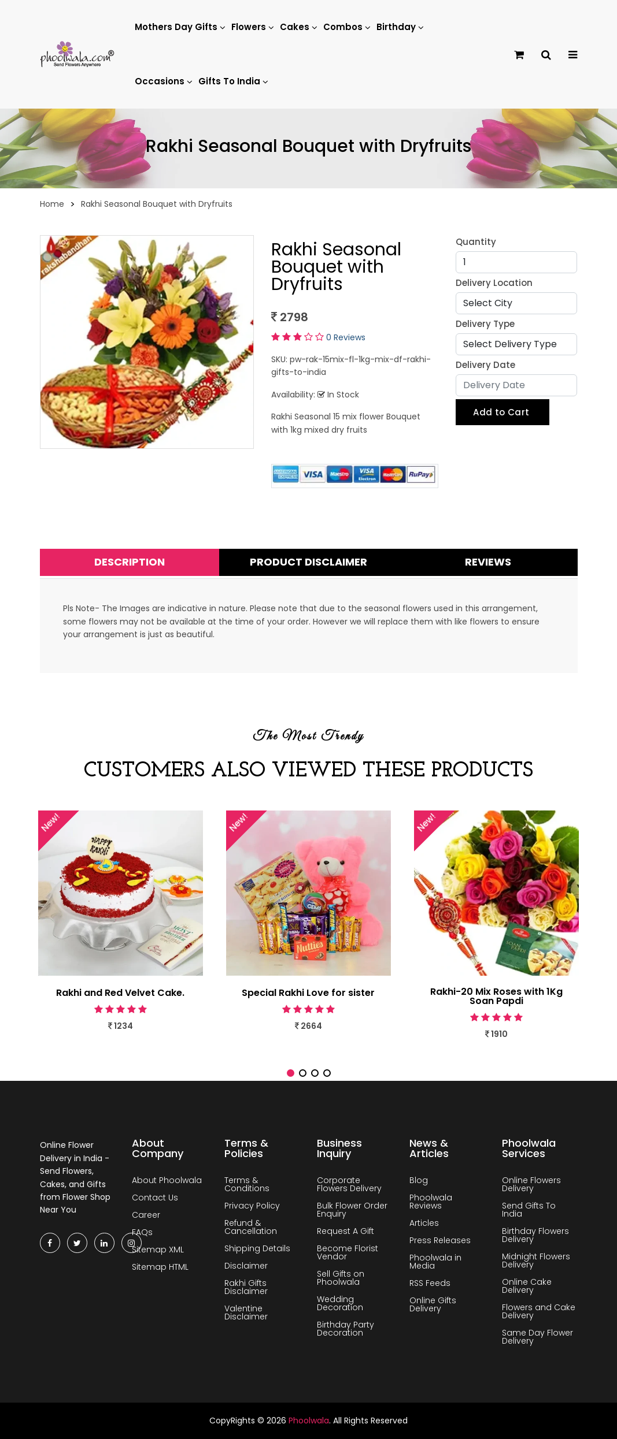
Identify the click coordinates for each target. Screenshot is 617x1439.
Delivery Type (485, 324)
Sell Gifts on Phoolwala (340, 1278)
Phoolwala (309, 1420)
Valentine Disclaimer (246, 1312)
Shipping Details (257, 1248)
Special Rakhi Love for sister (308, 993)
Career (146, 1215)
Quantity (476, 242)
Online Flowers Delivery (531, 1184)
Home (52, 204)
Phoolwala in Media (435, 1262)
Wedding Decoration (340, 1303)
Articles (424, 1223)
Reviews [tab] (488, 562)
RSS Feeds (429, 1283)
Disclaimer (246, 1266)
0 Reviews (345, 337)
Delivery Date (485, 365)
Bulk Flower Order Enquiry (352, 1210)
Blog (418, 1180)
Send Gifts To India (529, 1210)
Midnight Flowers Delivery (536, 1260)
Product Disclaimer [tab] (308, 562)
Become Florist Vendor (347, 1252)
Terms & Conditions (246, 1184)
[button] (290, 1073)
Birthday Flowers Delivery (535, 1235)
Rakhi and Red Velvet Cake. (120, 993)
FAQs (142, 1232)
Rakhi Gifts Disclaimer (246, 1287)
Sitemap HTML (160, 1267)
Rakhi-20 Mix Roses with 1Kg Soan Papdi (496, 996)
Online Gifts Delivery (432, 1304)
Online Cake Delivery (527, 1286)
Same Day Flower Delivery (537, 1337)
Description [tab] (129, 562)
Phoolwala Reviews (430, 1201)
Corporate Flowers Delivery (349, 1184)
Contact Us (155, 1197)
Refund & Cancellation (250, 1227)
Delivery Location (494, 283)
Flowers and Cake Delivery (538, 1311)
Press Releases (440, 1240)
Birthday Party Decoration (345, 1329)
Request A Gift (345, 1231)
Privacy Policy (252, 1206)
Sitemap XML (158, 1249)
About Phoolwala (167, 1180)
